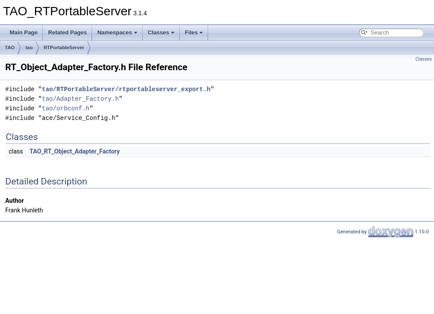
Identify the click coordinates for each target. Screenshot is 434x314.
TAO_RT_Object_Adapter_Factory (75, 151)
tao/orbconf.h (65, 108)
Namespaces (117, 32)
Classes (161, 32)
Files (194, 32)
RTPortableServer (64, 47)
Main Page (24, 32)
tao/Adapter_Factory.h (80, 99)
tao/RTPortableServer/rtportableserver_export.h (126, 89)
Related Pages (67, 32)
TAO (9, 47)
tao (29, 47)
